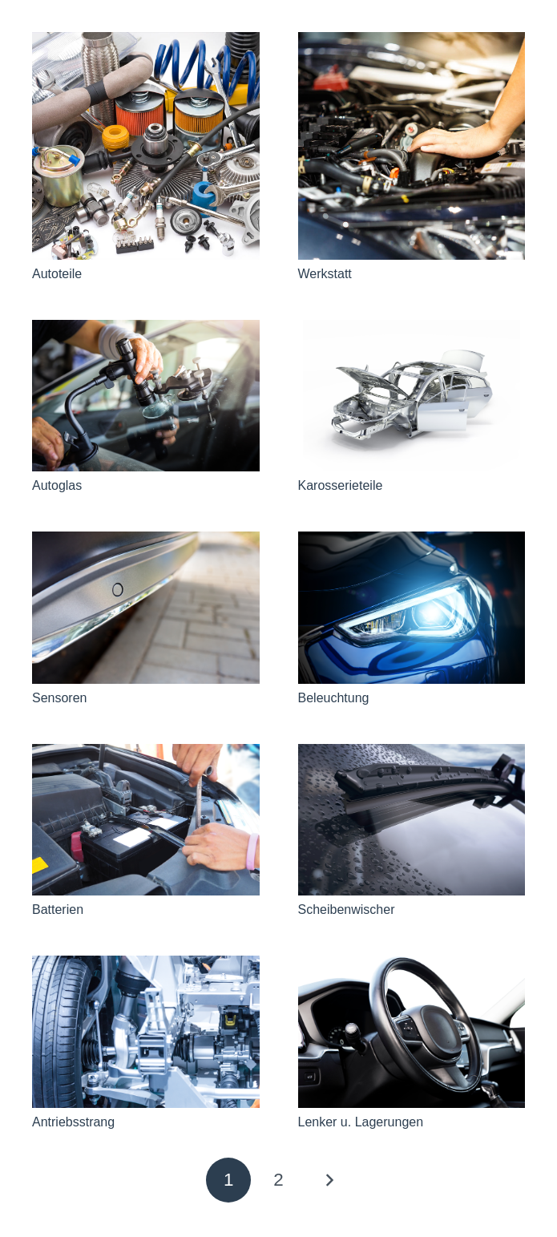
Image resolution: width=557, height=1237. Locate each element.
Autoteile (57, 274)
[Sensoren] (146, 607)
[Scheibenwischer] (412, 819)
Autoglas (57, 485)
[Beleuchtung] (412, 607)
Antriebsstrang (73, 1122)
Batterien (57, 909)
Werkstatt (325, 274)
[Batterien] (146, 819)
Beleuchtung (333, 698)
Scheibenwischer (346, 909)
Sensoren (59, 698)
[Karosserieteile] (412, 395)
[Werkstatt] (412, 146)
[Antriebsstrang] (146, 1031)
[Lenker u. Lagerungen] (412, 1031)
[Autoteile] (146, 146)
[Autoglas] (146, 395)
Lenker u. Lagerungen (361, 1122)
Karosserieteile (340, 485)
